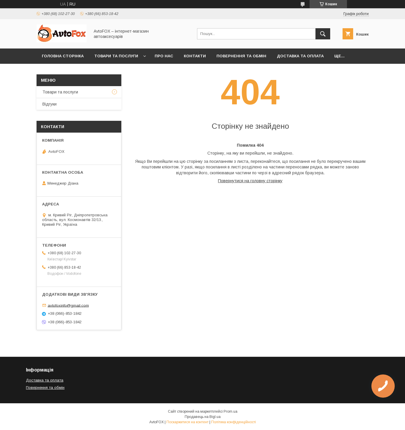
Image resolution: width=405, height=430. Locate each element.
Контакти (195, 56)
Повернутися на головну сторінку (250, 180)
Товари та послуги (116, 56)
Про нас (164, 56)
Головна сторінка (63, 56)
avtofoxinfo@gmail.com (68, 305)
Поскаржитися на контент (187, 422)
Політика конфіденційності (233, 422)
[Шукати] (322, 33)
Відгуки (49, 104)
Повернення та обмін (241, 56)
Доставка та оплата (300, 56)
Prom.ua (230, 411)
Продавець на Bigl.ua (203, 417)
